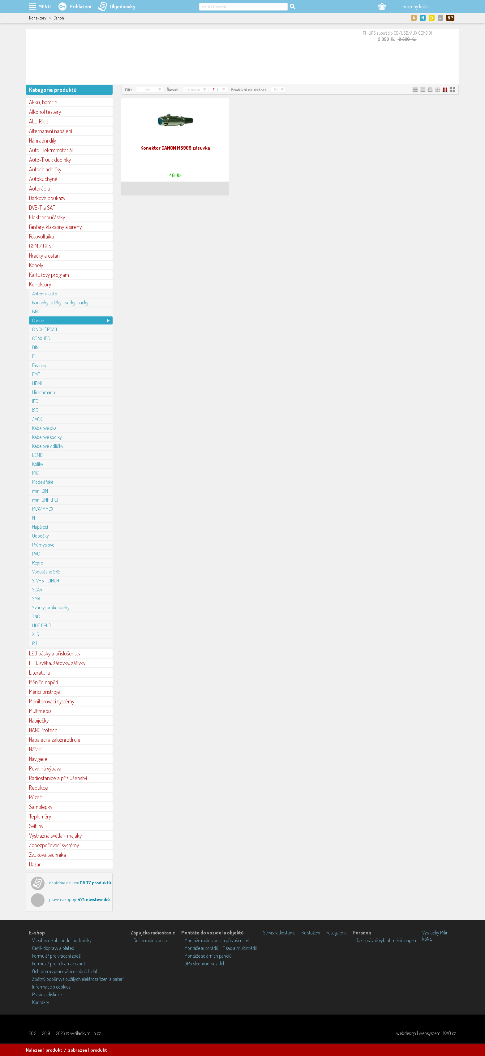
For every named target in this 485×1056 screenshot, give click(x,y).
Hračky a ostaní (45, 255)
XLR (35, 634)
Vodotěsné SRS (46, 572)
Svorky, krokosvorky (51, 607)
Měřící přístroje (44, 691)
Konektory (40, 284)
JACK (37, 419)
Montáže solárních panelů (208, 956)
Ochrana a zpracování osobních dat (64, 971)
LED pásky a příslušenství (55, 653)
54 (276, 89)
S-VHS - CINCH (45, 580)
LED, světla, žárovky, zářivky (57, 662)
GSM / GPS (40, 246)
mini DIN (40, 491)
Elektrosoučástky (47, 217)
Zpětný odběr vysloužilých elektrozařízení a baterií (78, 979)
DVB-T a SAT (42, 207)
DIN (35, 347)
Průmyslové (43, 545)
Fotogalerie (336, 932)
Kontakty (40, 1002)
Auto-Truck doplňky (50, 159)
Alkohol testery (45, 111)
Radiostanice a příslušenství (58, 778)
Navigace (38, 758)
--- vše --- (147, 89)
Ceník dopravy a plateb (53, 948)
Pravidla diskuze (47, 994)
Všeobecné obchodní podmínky (62, 940)
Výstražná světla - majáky (55, 835)
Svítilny (36, 825)
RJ (34, 643)
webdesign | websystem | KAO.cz (426, 1033)
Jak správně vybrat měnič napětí (386, 940)
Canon (38, 320)
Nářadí (35, 749)
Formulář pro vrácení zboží (56, 956)
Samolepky (40, 806)
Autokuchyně (43, 178)
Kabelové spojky (47, 437)
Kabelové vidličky (47, 446)
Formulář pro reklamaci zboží (59, 963)
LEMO (37, 455)
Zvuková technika (47, 854)
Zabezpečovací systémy (54, 845)
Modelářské (42, 482)
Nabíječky (39, 720)
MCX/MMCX (42, 509)
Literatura (39, 672)
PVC (36, 554)
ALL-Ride (38, 121)
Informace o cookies (51, 987)
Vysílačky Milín (435, 932)
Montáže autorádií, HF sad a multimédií (220, 948)
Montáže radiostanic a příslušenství (216, 940)
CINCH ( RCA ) (44, 329)
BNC (36, 311)
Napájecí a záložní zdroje (54, 739)
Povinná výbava (45, 768)
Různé (35, 797)
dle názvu (193, 89)
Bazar (35, 864)
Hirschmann (43, 392)
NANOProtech (43, 730)
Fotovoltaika (41, 236)
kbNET (428, 939)
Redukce (38, 787)
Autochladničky (45, 169)
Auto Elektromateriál (51, 150)
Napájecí (40, 527)
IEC (35, 401)
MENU (44, 6)
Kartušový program (49, 274)
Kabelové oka (44, 428)
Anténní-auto (44, 293)
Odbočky (40, 536)
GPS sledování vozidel (204, 963)
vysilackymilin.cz (85, 1033)
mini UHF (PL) (45, 500)
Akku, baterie (43, 102)
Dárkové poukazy (47, 198)
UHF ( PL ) (41, 625)
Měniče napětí (43, 682)
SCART (38, 589)
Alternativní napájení (50, 130)
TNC (36, 616)
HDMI (37, 383)
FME (36, 374)
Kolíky (37, 464)
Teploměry (40, 816)
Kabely (36, 265)
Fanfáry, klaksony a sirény (55, 226)
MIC (35, 473)
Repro (37, 563)
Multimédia (40, 710)
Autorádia (39, 188)
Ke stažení (311, 932)
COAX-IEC (41, 338)
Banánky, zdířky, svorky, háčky (60, 302)
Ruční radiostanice (151, 940)
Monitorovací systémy (51, 701)
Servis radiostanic (279, 932)
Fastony (39, 365)
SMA (36, 598)
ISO (35, 410)
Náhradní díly (42, 140)
